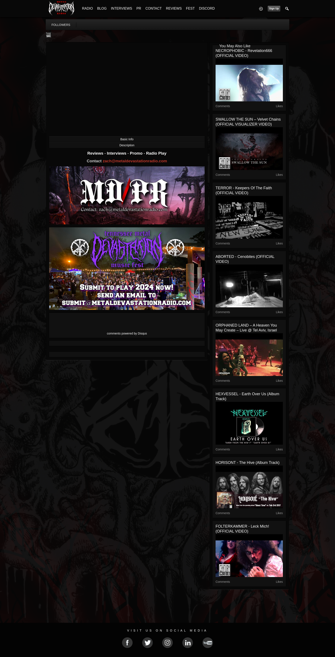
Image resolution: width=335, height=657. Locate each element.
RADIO (87, 8)
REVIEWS (174, 8)
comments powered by (127, 333)
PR (138, 8)
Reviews (95, 153)
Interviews (117, 153)
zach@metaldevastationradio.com (135, 161)
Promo (137, 153)
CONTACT (153, 8)
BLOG (102, 8)
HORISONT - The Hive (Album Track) (247, 462)
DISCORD (207, 8)
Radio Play (156, 153)
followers (60, 25)
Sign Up (274, 8)
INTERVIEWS (121, 8)
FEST (190, 8)
